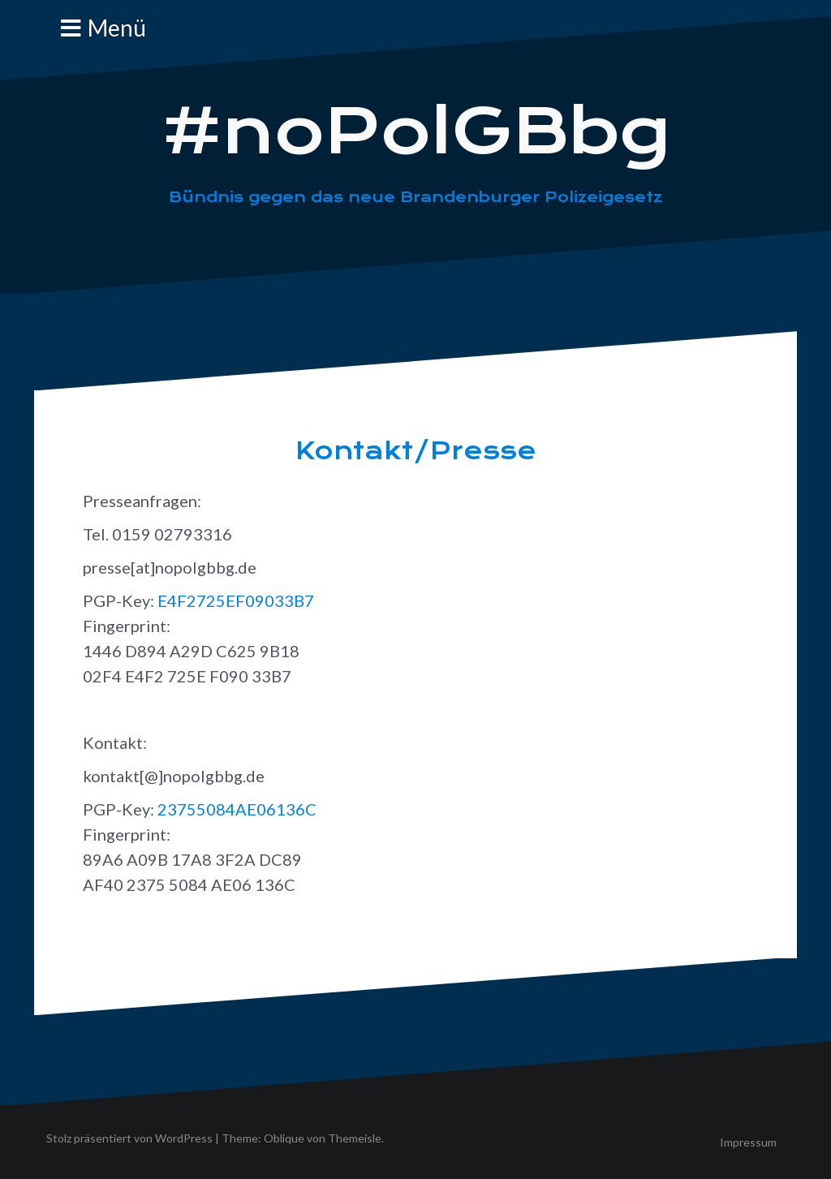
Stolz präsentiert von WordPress (129, 1138)
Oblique (284, 1138)
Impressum (748, 1142)
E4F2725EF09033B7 (235, 600)
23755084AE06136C (236, 809)
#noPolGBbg (415, 131)
